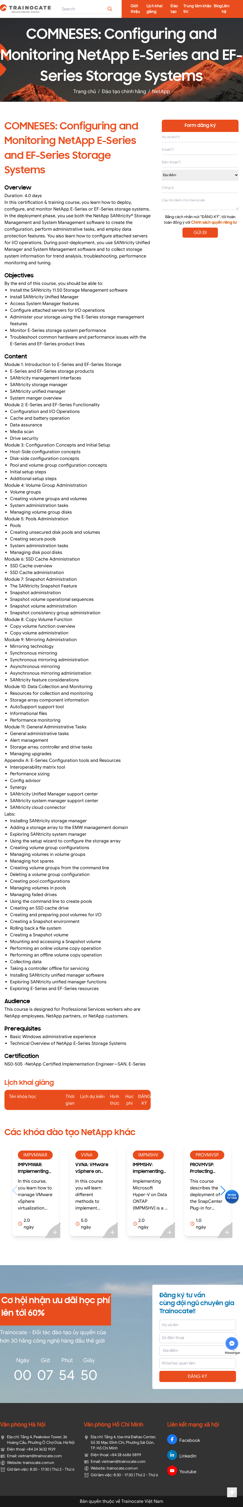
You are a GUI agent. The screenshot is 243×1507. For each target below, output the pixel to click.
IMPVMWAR (35, 1155)
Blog (218, 6)
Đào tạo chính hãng (124, 91)
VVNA (87, 1155)
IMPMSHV (148, 1155)
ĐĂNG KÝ (197, 1376)
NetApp (161, 91)
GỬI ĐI (200, 232)
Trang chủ (84, 91)
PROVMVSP (207, 1155)
